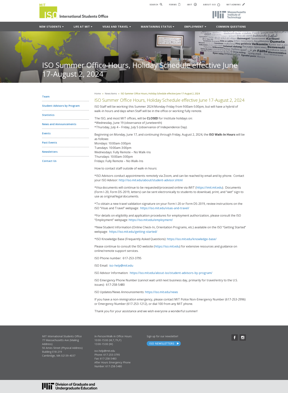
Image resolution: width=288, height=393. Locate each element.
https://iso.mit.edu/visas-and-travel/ (164, 208)
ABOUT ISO (211, 4)
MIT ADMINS (235, 4)
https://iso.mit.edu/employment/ (151, 220)
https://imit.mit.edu (209, 187)
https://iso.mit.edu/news (161, 292)
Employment (194, 26)
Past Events (49, 142)
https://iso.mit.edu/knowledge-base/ (192, 239)
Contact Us (49, 161)
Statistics (48, 115)
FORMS (175, 4)
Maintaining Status (156, 26)
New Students (50, 26)
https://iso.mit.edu (167, 246)
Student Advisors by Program (61, 105)
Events (46, 133)
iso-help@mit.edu (121, 265)
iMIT (192, 4)
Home (97, 93)
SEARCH (156, 4)
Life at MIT (82, 26)
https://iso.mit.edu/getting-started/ (133, 232)
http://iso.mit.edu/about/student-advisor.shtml (151, 180)
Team (46, 96)
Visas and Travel (115, 26)
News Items (111, 93)
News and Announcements (59, 124)
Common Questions (231, 26)
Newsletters (49, 151)
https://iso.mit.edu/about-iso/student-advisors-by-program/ (171, 273)
